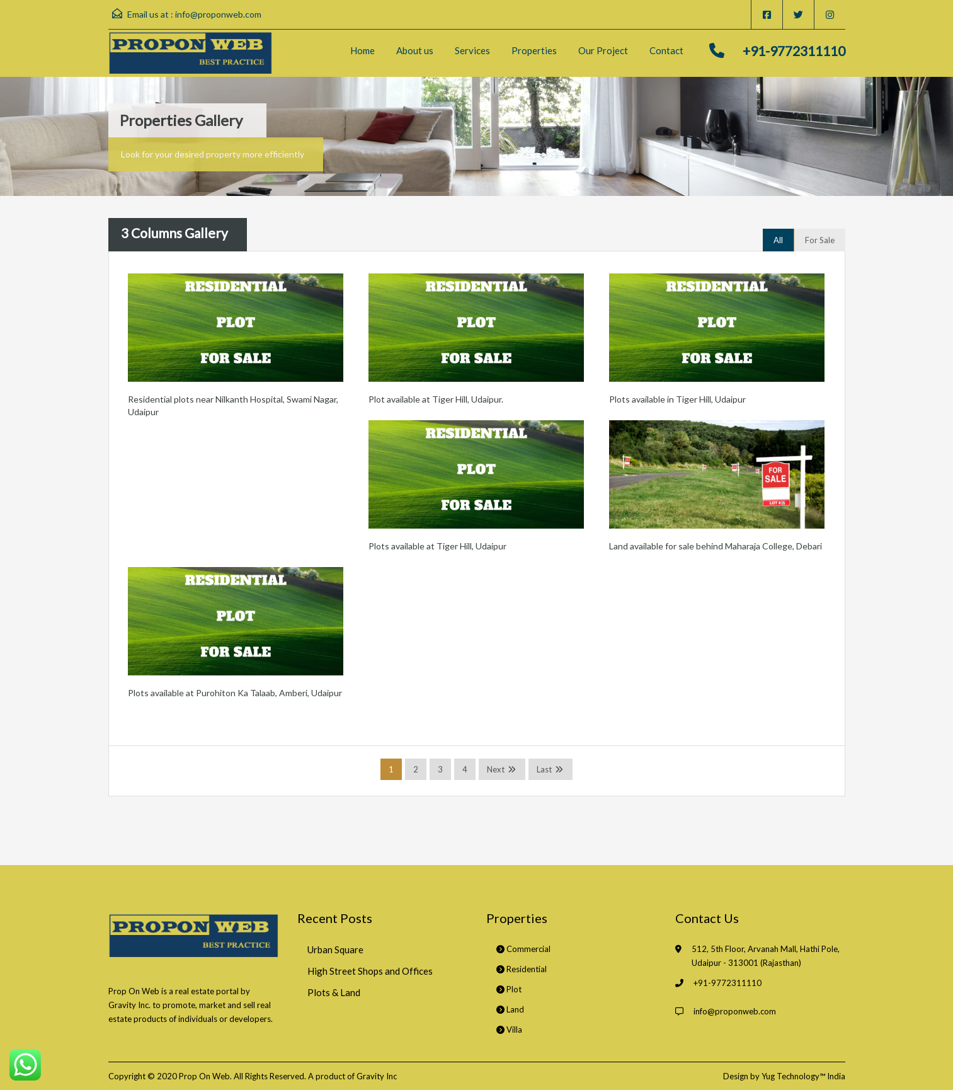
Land (510, 1009)
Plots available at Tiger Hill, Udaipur (437, 546)
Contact (666, 50)
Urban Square (335, 949)
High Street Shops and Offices (370, 971)
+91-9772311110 (794, 51)
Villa (509, 1029)
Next (496, 769)
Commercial (523, 949)
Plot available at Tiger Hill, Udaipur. (435, 399)
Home (362, 50)
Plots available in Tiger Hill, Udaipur (677, 399)
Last (544, 769)
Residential (521, 969)
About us (414, 50)
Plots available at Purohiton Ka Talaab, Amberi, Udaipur (235, 692)
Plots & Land (333, 992)
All (778, 240)
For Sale (820, 240)
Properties (534, 50)
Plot (509, 989)
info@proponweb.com (218, 14)
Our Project (603, 50)
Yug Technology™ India (803, 1076)
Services (472, 50)
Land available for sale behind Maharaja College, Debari (715, 546)
